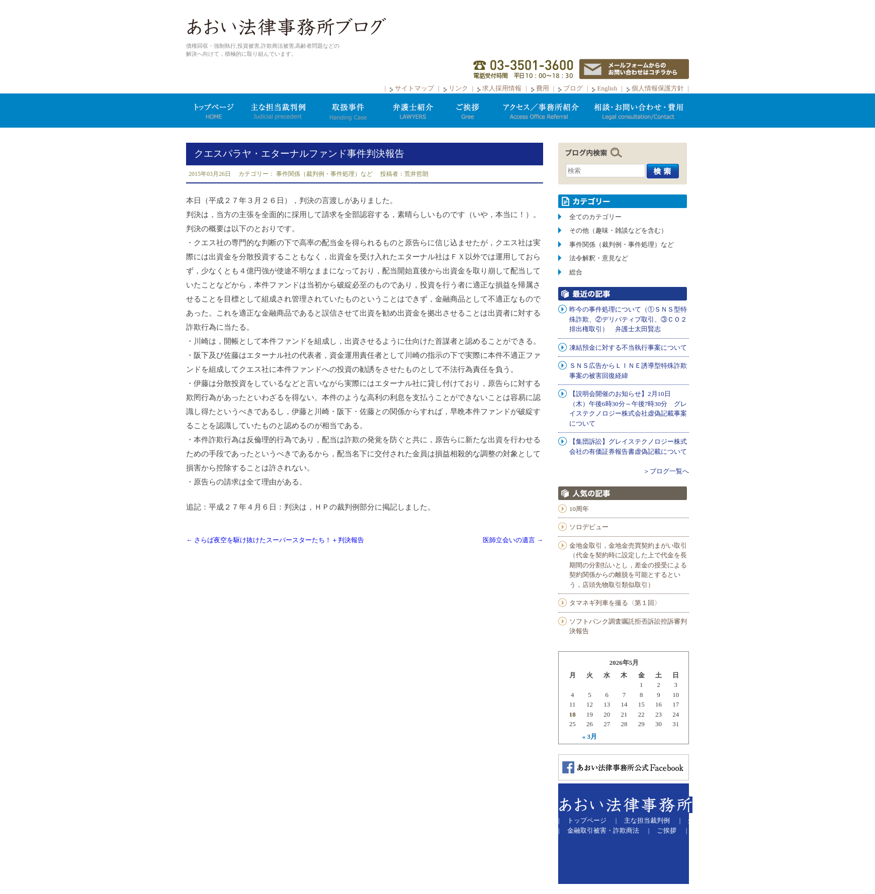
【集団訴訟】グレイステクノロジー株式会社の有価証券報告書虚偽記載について (628, 446)
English (607, 88)
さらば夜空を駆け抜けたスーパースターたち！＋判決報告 (275, 540)
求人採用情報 (501, 88)
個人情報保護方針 (658, 88)
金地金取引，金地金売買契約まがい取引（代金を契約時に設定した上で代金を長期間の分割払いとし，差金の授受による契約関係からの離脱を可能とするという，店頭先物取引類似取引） (628, 565)
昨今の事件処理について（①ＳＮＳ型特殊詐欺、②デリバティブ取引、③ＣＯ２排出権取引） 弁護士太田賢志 (628, 319)
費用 (542, 88)
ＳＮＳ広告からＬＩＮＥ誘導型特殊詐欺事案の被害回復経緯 (628, 370)
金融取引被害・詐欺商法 (603, 830)
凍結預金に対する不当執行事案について (628, 347)
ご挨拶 (666, 830)
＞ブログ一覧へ (666, 471)
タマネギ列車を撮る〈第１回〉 (615, 603)
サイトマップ (414, 88)
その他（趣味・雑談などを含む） (618, 230)
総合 (575, 272)
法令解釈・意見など (598, 258)
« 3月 (589, 736)
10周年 (579, 509)
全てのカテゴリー (595, 217)
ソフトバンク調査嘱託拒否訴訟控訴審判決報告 (628, 626)
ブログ (573, 88)
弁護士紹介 (807, 820)
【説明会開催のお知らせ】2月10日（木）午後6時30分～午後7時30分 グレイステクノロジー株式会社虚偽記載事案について (628, 408)
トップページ (586, 820)
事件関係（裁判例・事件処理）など (324, 173)
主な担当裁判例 (647, 820)
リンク (459, 88)
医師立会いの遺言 (513, 540)
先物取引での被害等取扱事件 (730, 820)
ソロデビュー (588, 527)
